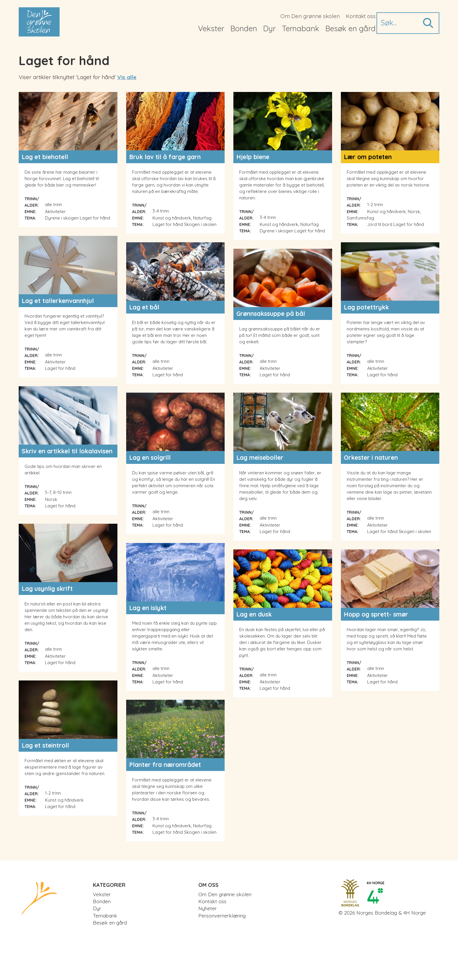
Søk (427, 23)
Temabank (300, 28)
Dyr (269, 28)
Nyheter (207, 908)
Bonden (243, 28)
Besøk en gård (350, 28)
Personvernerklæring (222, 916)
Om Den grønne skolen (310, 16)
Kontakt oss (361, 16)
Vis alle (126, 77)
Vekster (211, 28)
